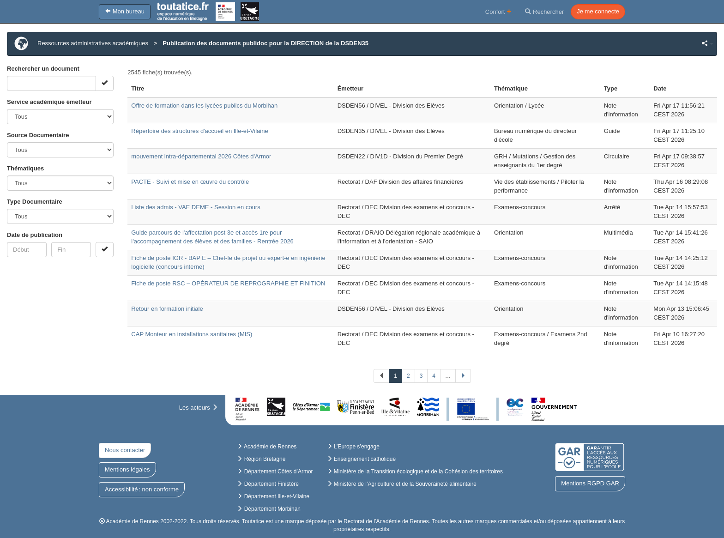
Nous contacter (125, 450)
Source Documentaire (38, 135)
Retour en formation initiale (167, 308)
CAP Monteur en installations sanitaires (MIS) (191, 334)
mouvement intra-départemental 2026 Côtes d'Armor (201, 156)
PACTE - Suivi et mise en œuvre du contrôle (190, 181)
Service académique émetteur (49, 101)
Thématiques (25, 168)
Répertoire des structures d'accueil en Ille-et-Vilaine (199, 130)
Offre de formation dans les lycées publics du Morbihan (204, 105)
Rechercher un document (43, 68)
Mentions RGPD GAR (590, 483)
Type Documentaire (34, 201)
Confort (498, 11)
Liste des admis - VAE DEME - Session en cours (195, 207)
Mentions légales (127, 469)
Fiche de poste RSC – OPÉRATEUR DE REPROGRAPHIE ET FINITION (228, 283)
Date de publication (34, 234)
